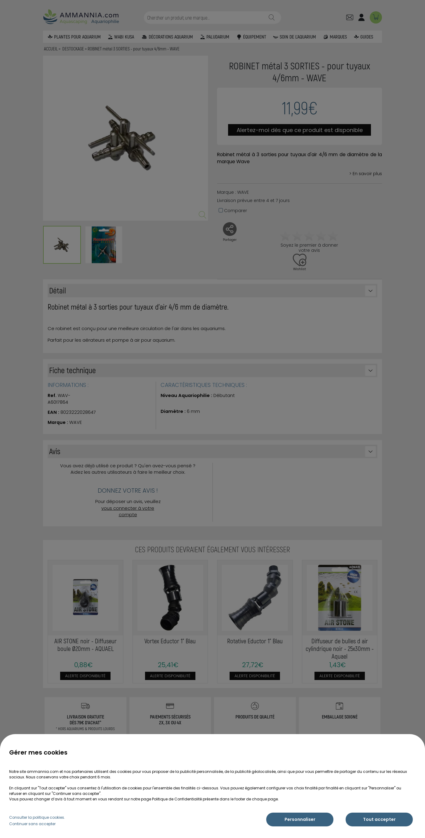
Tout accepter (379, 819)
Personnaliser (300, 819)
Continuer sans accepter (32, 823)
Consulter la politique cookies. (37, 817)
